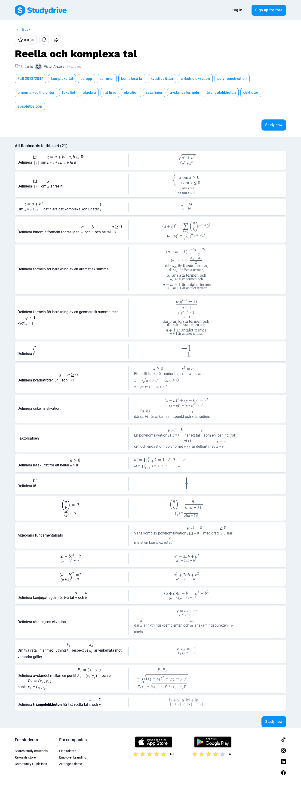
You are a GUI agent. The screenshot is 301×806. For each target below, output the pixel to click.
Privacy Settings (104, 794)
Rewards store (25, 743)
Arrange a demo (70, 750)
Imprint (62, 794)
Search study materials (31, 737)
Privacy (45, 794)
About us (80, 794)
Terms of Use (24, 794)
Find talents (67, 737)
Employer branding (72, 743)
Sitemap (129, 794)
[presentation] (36, 146)
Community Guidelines (31, 750)
